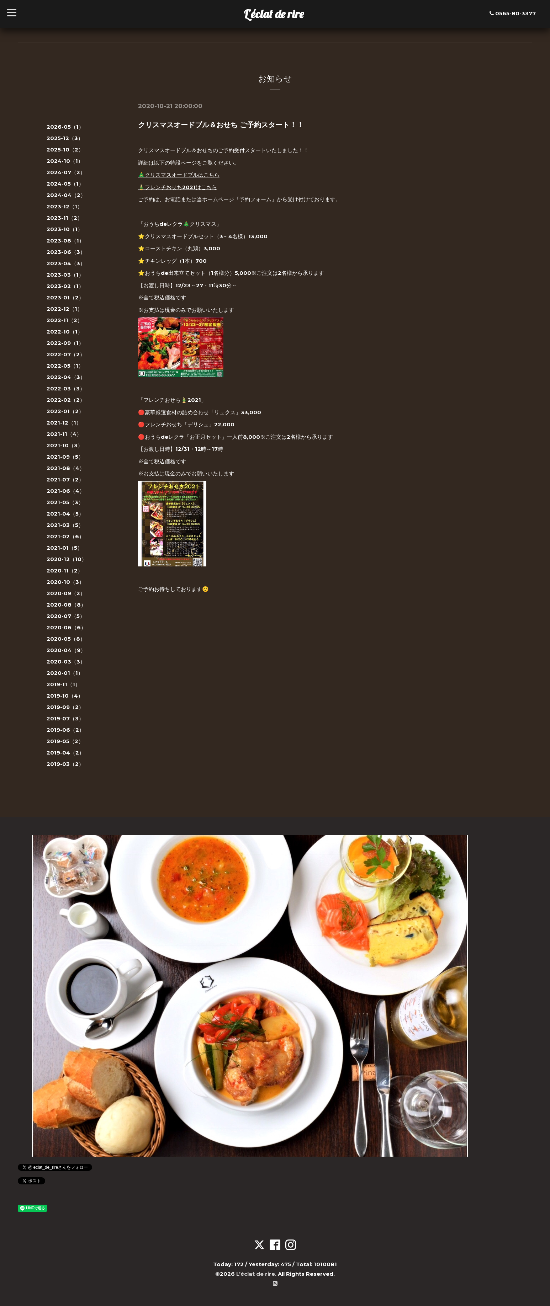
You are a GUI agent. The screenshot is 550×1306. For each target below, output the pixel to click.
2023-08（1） (65, 240)
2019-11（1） (63, 684)
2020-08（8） (66, 604)
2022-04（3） (66, 377)
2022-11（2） (65, 320)
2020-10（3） (65, 582)
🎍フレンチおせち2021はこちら (177, 187)
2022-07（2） (66, 354)
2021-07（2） (65, 479)
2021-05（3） (65, 502)
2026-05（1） (65, 126)
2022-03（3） (66, 388)
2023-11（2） (65, 217)
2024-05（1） (65, 183)
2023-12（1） (65, 206)
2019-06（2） (65, 729)
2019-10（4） (65, 695)
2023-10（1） (65, 229)
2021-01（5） (65, 547)
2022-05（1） (65, 365)
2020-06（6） (66, 627)
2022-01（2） (65, 411)
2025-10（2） (65, 149)
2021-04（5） (65, 513)
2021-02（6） (65, 536)
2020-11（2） (65, 570)
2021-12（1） (64, 422)
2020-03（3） (66, 661)
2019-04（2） (65, 752)
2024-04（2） (66, 195)
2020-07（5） (66, 616)
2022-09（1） (65, 343)
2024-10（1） (65, 161)
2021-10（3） (65, 445)
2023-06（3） (66, 252)
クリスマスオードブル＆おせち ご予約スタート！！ (221, 125)
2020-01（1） (65, 673)
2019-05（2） (65, 741)
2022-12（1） (65, 308)
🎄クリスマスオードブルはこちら (179, 174)
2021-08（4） (66, 468)
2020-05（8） (66, 638)
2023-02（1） (65, 286)
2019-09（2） (65, 707)
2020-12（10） (67, 559)
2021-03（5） (65, 525)
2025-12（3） (65, 138)
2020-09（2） (66, 593)
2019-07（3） (65, 718)
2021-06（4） (66, 490)
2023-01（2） (65, 297)
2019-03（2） (65, 764)
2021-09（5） (65, 456)
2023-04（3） (66, 263)
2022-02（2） (66, 399)
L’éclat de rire (274, 14)
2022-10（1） (65, 331)
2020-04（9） (66, 650)
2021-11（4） (64, 434)
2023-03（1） (65, 274)
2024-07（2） (66, 172)
